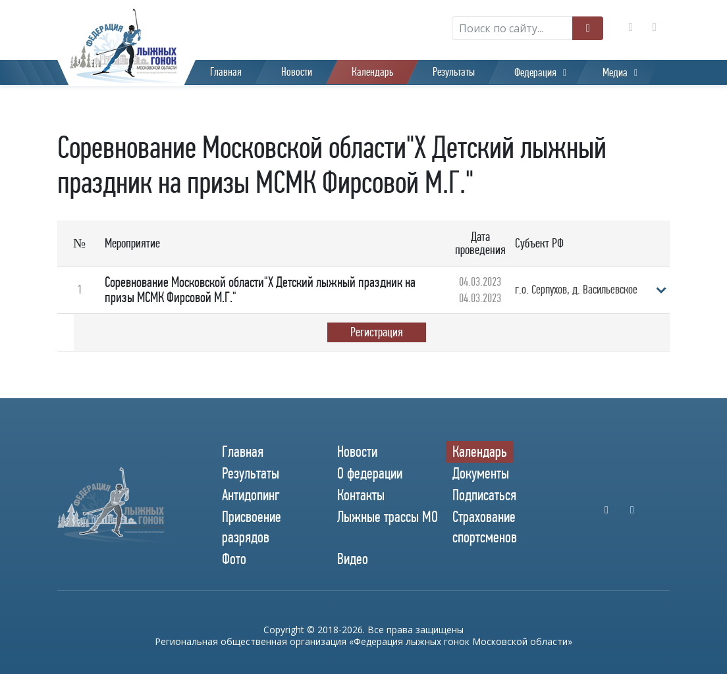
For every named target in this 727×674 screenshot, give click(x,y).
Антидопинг (251, 495)
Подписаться (484, 495)
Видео (352, 559)
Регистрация (376, 332)
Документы (480, 473)
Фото (234, 559)
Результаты (454, 72)
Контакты (361, 495)
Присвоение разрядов (251, 526)
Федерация (535, 73)
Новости (296, 72)
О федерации (369, 473)
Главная (226, 72)
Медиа (615, 73)
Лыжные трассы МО (387, 516)
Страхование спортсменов (484, 526)
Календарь (372, 72)
